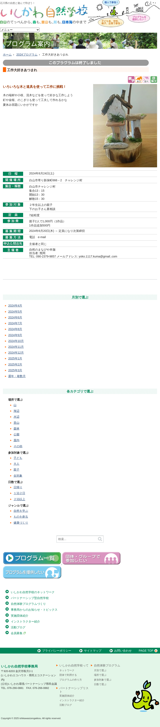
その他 (18, 446)
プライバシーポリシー (53, 650)
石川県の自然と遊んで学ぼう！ (17, 3)
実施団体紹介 (19, 615)
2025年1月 (15, 358)
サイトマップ (89, 650)
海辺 (16, 411)
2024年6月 (15, 317)
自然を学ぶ (21, 510)
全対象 (18, 475)
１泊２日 (19, 493)
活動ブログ (18, 627)
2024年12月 (16, 352)
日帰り (18, 487)
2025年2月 (15, 364)
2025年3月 (15, 370)
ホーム (7, 54)
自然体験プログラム (107, 665)
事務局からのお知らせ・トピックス (34, 609)
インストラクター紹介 (25, 621)
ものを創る (21, 516)
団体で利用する (68, 675)
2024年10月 (16, 341)
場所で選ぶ (100, 675)
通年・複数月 (17, 376)
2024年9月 (15, 335)
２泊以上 (19, 499)
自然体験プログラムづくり (28, 603)
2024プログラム (27, 54)
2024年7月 (15, 323)
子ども (18, 458)
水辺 (16, 416)
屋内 (16, 440)
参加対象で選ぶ (102, 679)
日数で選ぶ (100, 684)
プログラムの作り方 (70, 679)
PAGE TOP (149, 650)
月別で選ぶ (100, 670)
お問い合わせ (120, 650)
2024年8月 (15, 329)
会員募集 (18, 633)
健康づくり (21, 522)
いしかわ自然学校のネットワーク (33, 592)
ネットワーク (66, 670)
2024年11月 (16, 346)
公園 (16, 434)
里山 (16, 422)
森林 (16, 428)
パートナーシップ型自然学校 (30, 598)
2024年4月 (15, 305)
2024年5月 (15, 311)
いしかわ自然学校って (74, 665)
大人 (16, 463)
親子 (16, 469)
